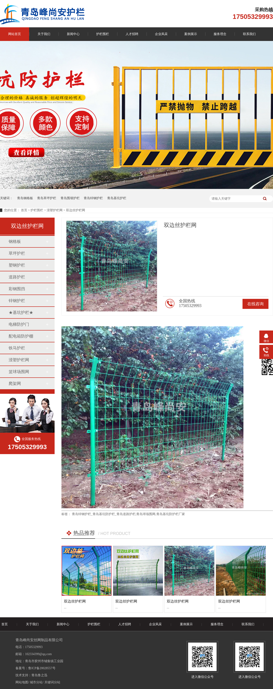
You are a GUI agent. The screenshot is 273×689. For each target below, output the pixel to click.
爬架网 (15, 383)
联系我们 (249, 34)
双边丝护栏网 (75, 601)
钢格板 (15, 241)
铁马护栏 (17, 348)
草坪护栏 (17, 253)
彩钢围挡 (17, 289)
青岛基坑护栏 (116, 198)
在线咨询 (255, 304)
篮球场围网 (19, 371)
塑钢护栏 (17, 265)
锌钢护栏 (17, 300)
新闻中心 (73, 34)
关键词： (6, 198)
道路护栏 (17, 277)
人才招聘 (132, 34)
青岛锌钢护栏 (93, 198)
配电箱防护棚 (21, 336)
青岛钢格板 (25, 198)
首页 (24, 210)
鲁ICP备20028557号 (42, 668)
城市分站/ (36, 682)
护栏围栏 (102, 34)
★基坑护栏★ (21, 312)
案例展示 (190, 34)
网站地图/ (22, 682)
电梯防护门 (19, 324)
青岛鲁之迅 (39, 675)
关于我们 (44, 34)
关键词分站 (52, 682)
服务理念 (220, 34)
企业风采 (161, 34)
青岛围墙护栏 (70, 198)
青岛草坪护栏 (46, 198)
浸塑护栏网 (19, 360)
